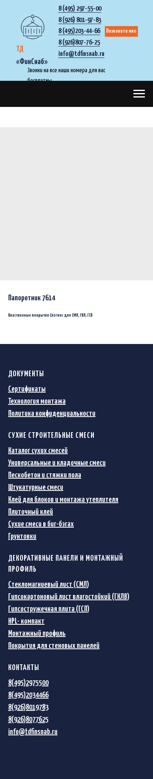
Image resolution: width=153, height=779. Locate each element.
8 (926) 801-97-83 (79, 20)
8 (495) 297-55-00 (79, 8)
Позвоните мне (121, 31)
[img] (32, 26)
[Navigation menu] (139, 94)
